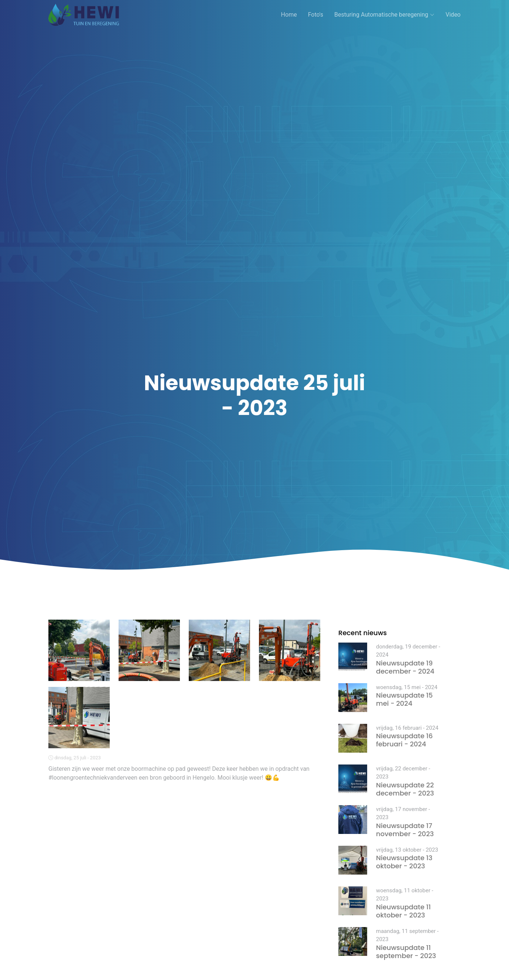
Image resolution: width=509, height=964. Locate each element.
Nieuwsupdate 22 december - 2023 (405, 789)
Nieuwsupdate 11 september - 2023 (406, 951)
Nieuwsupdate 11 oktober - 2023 (403, 911)
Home (289, 14)
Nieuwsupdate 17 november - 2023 (405, 829)
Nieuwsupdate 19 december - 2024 (405, 667)
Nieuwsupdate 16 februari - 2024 (404, 740)
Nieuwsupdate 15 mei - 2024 (404, 699)
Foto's (315, 14)
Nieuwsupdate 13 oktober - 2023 (404, 862)
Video (453, 14)
